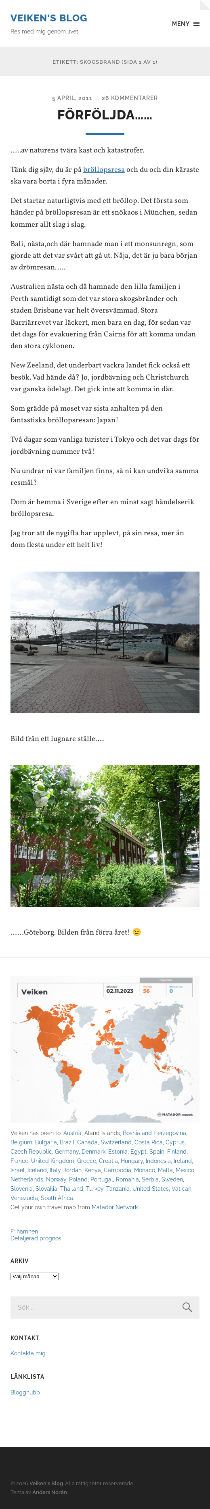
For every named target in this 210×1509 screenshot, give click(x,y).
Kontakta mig (28, 1353)
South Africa (57, 1197)
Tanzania (118, 1188)
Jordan (72, 1170)
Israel (17, 1170)
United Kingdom (52, 1160)
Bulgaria (46, 1142)
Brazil (67, 1142)
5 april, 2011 (72, 97)
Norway (56, 1179)
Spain (156, 1151)
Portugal (101, 1179)
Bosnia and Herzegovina (154, 1132)
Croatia (108, 1160)
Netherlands (26, 1179)
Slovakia (46, 1188)
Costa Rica (148, 1142)
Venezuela (24, 1197)
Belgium (21, 1142)
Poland (78, 1179)
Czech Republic (31, 1151)
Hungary (132, 1160)
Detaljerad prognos (35, 1238)
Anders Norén (49, 1492)
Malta (165, 1170)
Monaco (144, 1170)
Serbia (150, 1179)
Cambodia (117, 1170)
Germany (67, 1151)
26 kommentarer (130, 97)
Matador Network (115, 1207)
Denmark (93, 1151)
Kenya (92, 1170)
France (19, 1160)
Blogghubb (25, 1392)
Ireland (183, 1160)
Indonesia (158, 1160)
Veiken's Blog (49, 18)
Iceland (37, 1170)
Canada (87, 1142)
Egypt (138, 1151)
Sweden (172, 1179)
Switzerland (116, 1142)
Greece (86, 1160)
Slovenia (21, 1188)
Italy (55, 1170)
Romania (127, 1179)
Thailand (71, 1188)
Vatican (181, 1188)
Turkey (94, 1188)
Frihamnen (24, 1231)
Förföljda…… (105, 114)
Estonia (118, 1151)
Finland (177, 1151)
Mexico (185, 1170)
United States (150, 1188)
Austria (72, 1132)
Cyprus (175, 1142)
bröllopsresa (104, 170)
